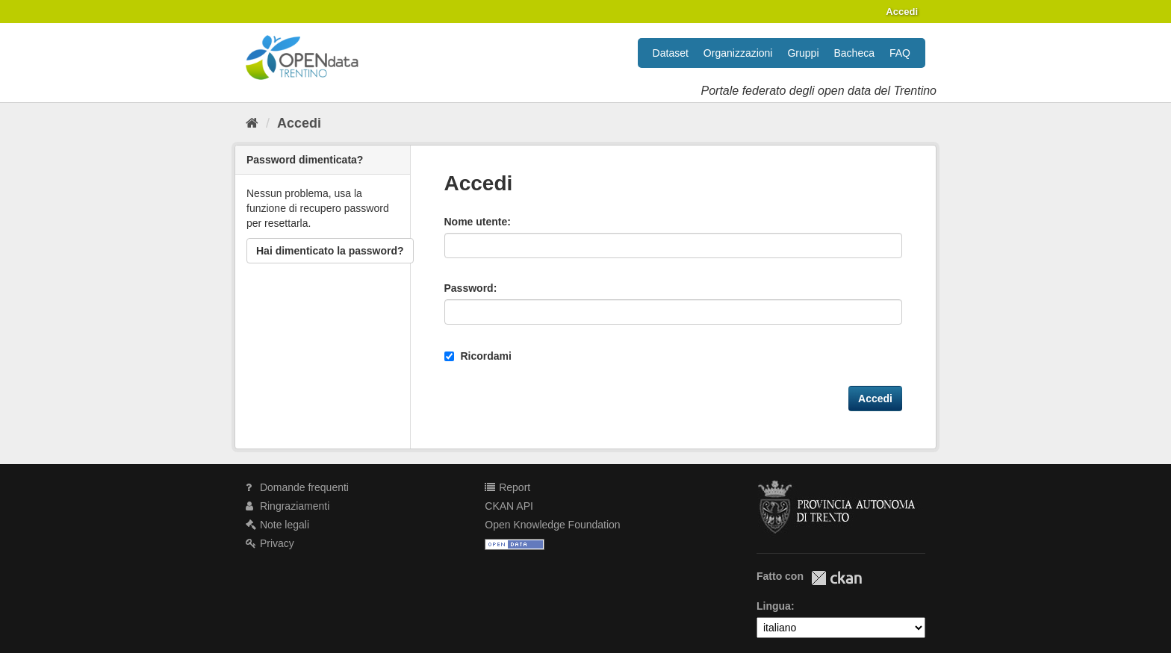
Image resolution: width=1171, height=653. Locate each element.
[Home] (252, 123)
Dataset (671, 53)
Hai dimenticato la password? (330, 251)
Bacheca (854, 53)
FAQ (899, 53)
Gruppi (803, 53)
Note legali (277, 525)
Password (469, 288)
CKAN (836, 578)
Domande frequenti (297, 487)
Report (507, 487)
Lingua (774, 606)
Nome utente (476, 222)
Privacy (270, 543)
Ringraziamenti (287, 506)
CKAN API (509, 506)
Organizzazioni (738, 53)
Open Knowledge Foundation (552, 525)
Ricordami (478, 356)
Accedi (902, 11)
